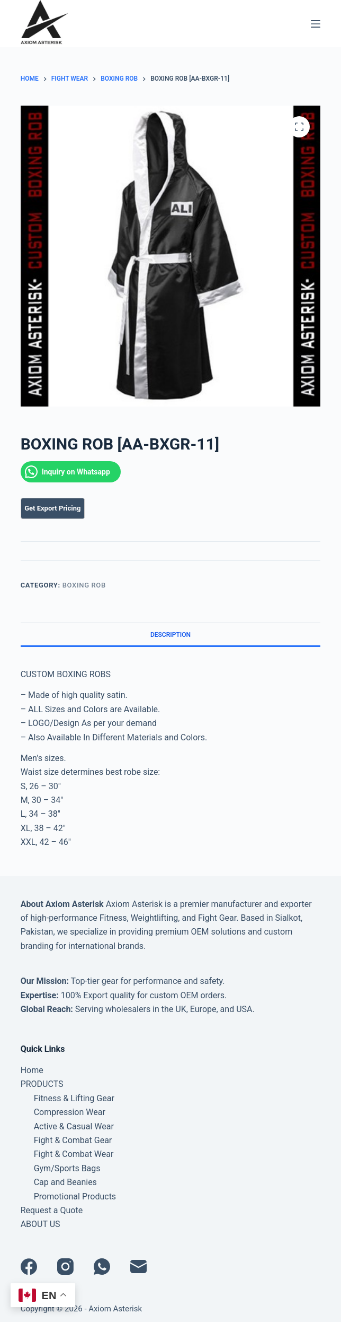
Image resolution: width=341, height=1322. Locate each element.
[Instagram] (65, 1266)
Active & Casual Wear (74, 1126)
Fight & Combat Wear (74, 1154)
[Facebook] (29, 1266)
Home (32, 1070)
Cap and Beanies (65, 1182)
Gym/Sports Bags (67, 1168)
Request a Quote (52, 1210)
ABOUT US (40, 1224)
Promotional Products (75, 1196)
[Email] (138, 1266)
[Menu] (315, 24)
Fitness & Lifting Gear (74, 1098)
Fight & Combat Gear (73, 1140)
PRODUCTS (42, 1084)
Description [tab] (170, 634)
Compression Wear (69, 1112)
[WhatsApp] (102, 1266)
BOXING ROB (84, 585)
